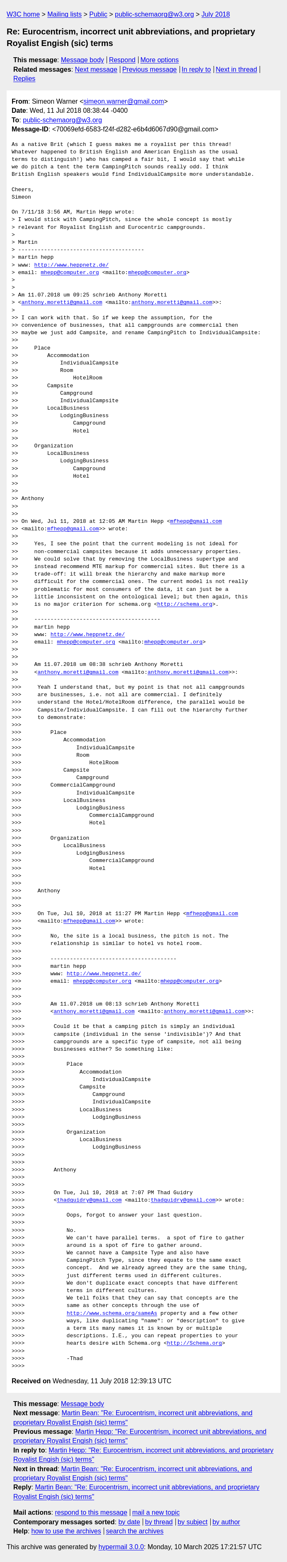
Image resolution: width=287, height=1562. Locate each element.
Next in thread (236, 69)
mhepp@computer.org (70, 273)
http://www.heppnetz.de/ (71, 265)
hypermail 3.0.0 (121, 1546)
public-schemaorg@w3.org (154, 14)
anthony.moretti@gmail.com (61, 302)
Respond (122, 59)
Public (98, 14)
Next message (96, 69)
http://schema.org (184, 604)
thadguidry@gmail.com (89, 1200)
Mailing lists (64, 14)
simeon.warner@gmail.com (123, 101)
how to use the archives (66, 1531)
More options (160, 59)
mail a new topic (156, 1512)
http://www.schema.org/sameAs (112, 1313)
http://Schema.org (194, 1343)
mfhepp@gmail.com (196, 521)
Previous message (149, 69)
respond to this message (91, 1512)
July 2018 (216, 14)
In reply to (196, 69)
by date (129, 1522)
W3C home (23, 14)
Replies (24, 78)
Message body (82, 59)
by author (226, 1522)
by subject (192, 1522)
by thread (159, 1522)
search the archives (135, 1531)
